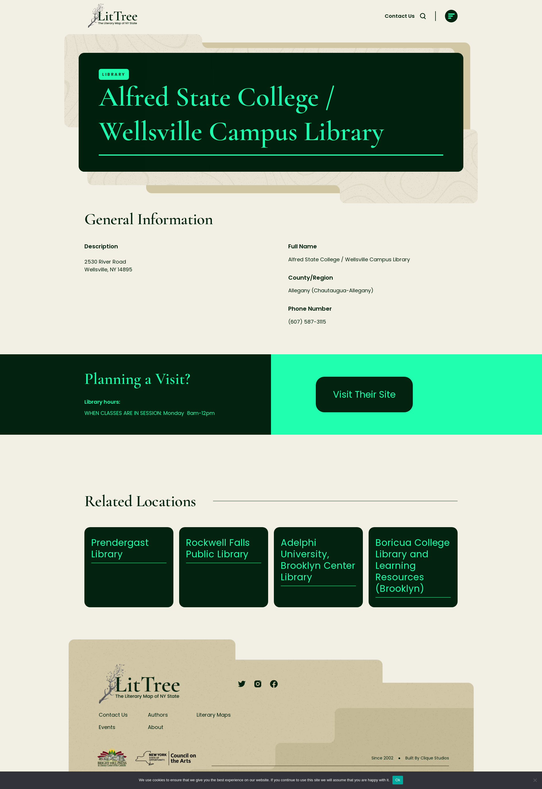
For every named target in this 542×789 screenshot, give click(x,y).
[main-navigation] (451, 16)
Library (113, 74)
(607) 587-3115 (307, 321)
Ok (397, 780)
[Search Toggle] (423, 16)
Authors (158, 714)
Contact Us (400, 16)
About (155, 727)
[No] (535, 780)
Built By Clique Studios (427, 758)
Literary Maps (214, 714)
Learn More (128, 567)
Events (107, 727)
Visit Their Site (364, 394)
